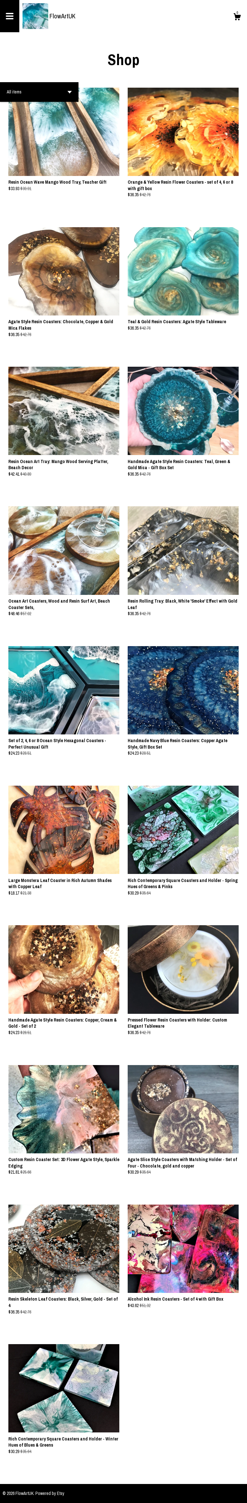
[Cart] (237, 18)
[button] (39, 92)
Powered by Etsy (49, 1493)
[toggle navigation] (9, 16)
